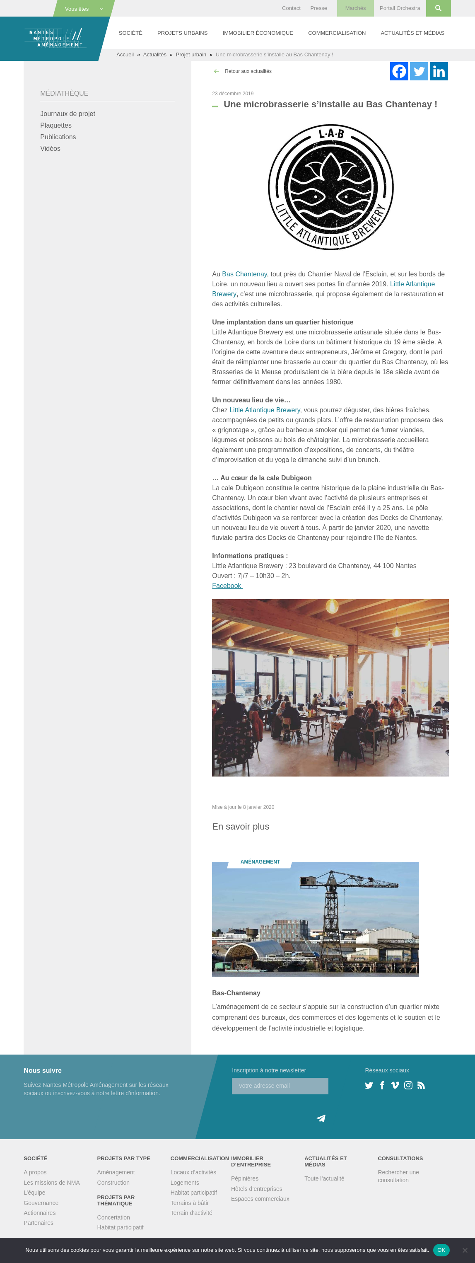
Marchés (355, 8)
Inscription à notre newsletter (269, 1070)
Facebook (227, 585)
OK (441, 1250)
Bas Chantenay (243, 274)
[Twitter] (419, 71)
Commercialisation (337, 33)
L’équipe (34, 1192)
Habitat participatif (120, 1227)
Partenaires (38, 1222)
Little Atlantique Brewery (264, 410)
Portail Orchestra (400, 8)
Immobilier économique (258, 33)
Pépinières (244, 1178)
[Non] (465, 1250)
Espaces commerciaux (260, 1198)
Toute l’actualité (324, 1178)
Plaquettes (56, 125)
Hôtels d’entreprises (256, 1189)
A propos (35, 1172)
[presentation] (295, 1110)
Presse (319, 8)
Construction (113, 1182)
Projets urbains (182, 33)
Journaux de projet (67, 113)
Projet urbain (191, 54)
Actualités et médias (412, 33)
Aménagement (116, 1172)
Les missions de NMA (52, 1182)
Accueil (125, 54)
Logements (185, 1182)
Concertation (113, 1217)
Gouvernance (41, 1203)
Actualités (154, 54)
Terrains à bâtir (190, 1203)
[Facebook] (399, 71)
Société (130, 33)
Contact (291, 8)
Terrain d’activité (191, 1213)
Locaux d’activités (194, 1172)
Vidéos (50, 148)
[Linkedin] (439, 71)
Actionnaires (39, 1213)
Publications (58, 136)
